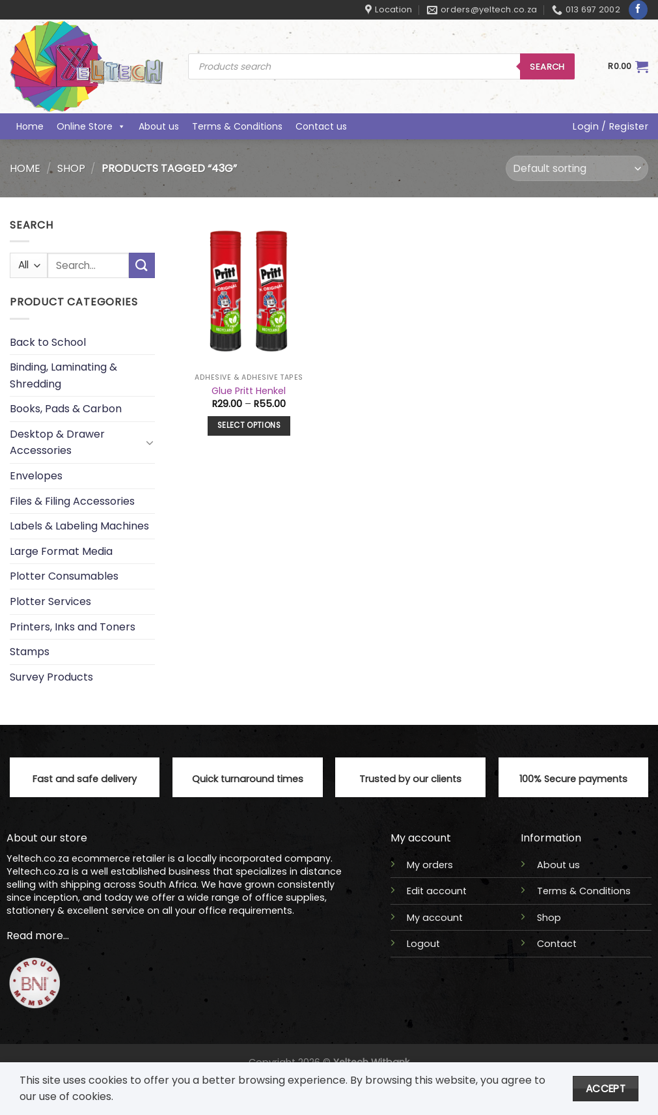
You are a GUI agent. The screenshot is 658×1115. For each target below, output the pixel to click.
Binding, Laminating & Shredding (63, 375)
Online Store (91, 126)
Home (30, 126)
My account (435, 917)
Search (547, 67)
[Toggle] (149, 443)
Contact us (321, 126)
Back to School (48, 342)
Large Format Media (61, 551)
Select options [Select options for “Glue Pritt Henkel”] (249, 425)
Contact (557, 943)
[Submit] (142, 266)
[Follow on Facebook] (638, 10)
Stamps (29, 652)
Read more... (38, 935)
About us (159, 126)
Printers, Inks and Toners (72, 626)
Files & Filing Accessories (72, 501)
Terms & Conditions (237, 126)
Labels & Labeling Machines (79, 526)
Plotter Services (50, 601)
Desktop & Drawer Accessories (57, 443)
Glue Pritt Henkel (249, 391)
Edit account (437, 890)
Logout (423, 943)
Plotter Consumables (64, 576)
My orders (430, 864)
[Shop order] (577, 168)
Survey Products (51, 677)
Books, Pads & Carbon (66, 409)
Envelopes (36, 475)
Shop (71, 168)
